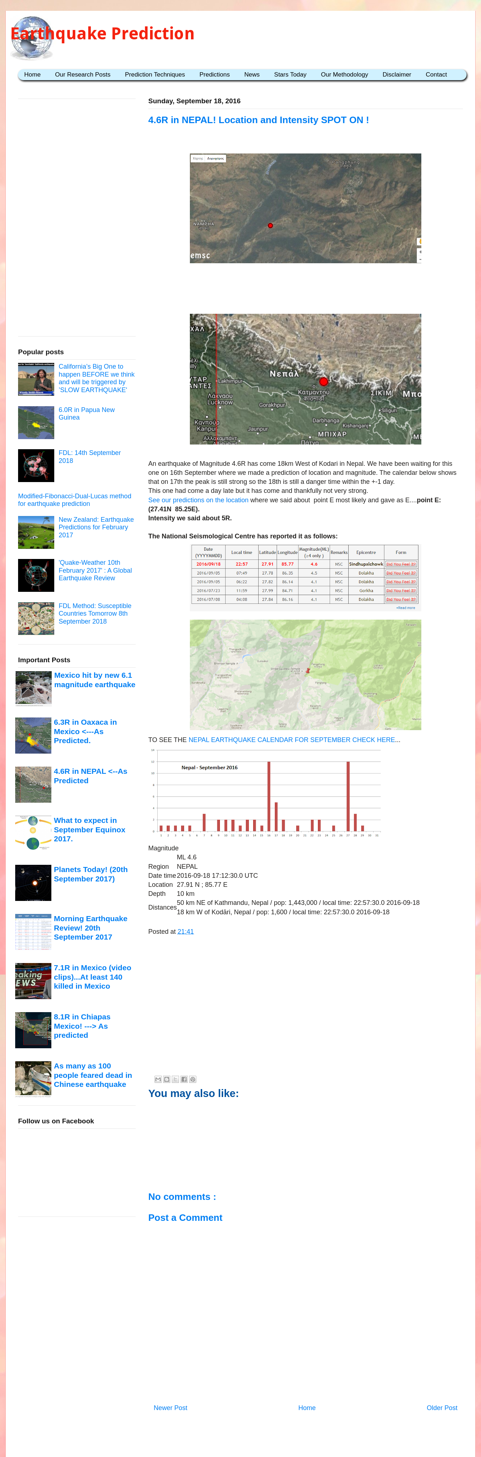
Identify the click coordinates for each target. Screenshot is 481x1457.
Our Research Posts (82, 74)
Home (32, 74)
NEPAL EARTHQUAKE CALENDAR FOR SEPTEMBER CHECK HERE (291, 739)
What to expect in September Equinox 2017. (89, 829)
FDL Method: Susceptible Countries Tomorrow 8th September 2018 (95, 613)
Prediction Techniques (155, 74)
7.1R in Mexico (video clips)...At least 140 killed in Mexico (92, 976)
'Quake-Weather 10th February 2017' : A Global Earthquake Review (95, 570)
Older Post (442, 1408)
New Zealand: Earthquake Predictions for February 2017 (96, 527)
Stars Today (290, 74)
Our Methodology (344, 74)
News (252, 74)
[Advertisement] (305, 288)
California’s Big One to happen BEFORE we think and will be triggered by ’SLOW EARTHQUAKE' (97, 378)
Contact (436, 74)
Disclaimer (397, 74)
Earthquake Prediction (102, 33)
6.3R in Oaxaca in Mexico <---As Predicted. (85, 731)
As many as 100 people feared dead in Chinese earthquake (93, 1075)
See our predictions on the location (198, 500)
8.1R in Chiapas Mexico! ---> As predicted (82, 1025)
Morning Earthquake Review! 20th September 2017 (90, 927)
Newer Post (170, 1408)
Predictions (214, 74)
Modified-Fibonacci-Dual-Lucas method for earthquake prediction (74, 500)
